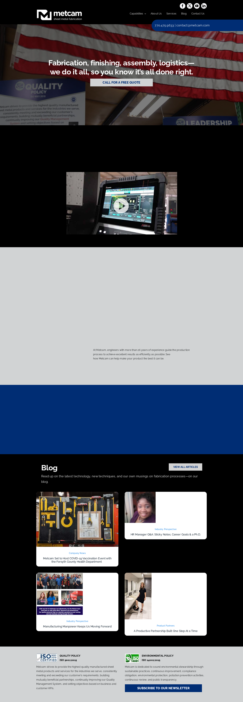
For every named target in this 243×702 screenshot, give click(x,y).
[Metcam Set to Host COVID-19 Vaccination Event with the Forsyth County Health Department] (77, 493)
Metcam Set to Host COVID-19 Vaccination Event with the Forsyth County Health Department (77, 560)
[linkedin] (204, 6)
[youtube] (197, 6)
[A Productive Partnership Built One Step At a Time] (138, 574)
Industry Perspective (166, 529)
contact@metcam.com (193, 25)
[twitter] (189, 6)
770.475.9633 (164, 25)
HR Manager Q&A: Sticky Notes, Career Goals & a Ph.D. (166, 534)
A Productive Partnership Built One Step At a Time (165, 631)
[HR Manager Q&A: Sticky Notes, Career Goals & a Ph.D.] (140, 493)
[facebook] (182, 6)
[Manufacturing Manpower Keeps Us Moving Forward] (59, 574)
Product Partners (166, 625)
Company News (77, 553)
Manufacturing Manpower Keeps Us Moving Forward (77, 626)
